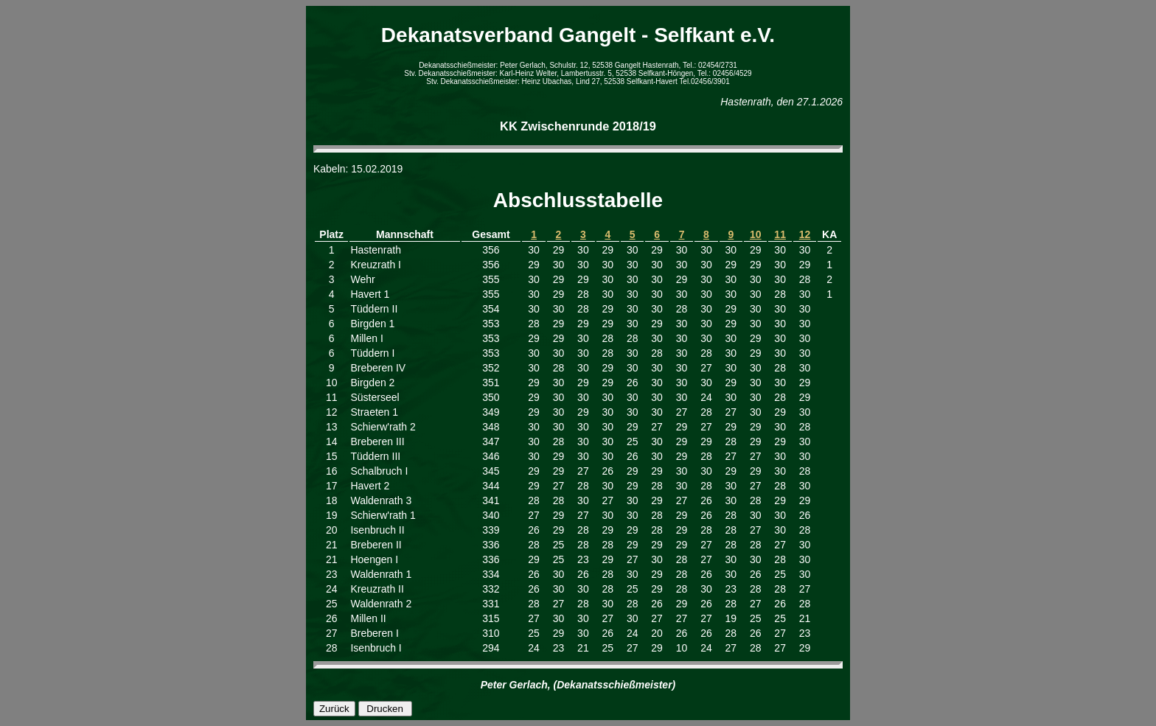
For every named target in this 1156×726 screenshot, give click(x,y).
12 (805, 234)
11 (780, 234)
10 (756, 234)
